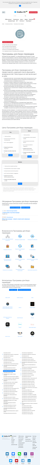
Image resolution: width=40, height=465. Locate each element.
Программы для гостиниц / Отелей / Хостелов (10, 374)
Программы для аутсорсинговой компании (11, 363)
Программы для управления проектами (29, 399)
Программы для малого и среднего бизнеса (11, 398)
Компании (32, 19)
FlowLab (32, 317)
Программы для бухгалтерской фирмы (10, 369)
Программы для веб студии (8, 372)
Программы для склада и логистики (28, 384)
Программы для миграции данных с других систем (11, 411)
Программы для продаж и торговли (28, 370)
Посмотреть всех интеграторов (24, 289)
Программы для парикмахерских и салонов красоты (29, 363)
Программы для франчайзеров (27, 407)
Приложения (13, 436)
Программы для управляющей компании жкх (29, 401)
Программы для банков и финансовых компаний (10, 366)
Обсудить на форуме (26, 207)
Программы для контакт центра (9, 393)
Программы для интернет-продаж (9, 383)
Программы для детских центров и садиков (11, 376)
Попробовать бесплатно (7, 42)
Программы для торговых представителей (29, 396)
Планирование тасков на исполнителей (20, 270)
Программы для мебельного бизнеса (10, 405)
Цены (21, 19)
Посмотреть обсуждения (15, 207)
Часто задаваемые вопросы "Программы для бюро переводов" (13, 51)
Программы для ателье (8, 362)
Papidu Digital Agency (32, 327)
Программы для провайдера (27, 368)
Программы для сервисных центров (28, 381)
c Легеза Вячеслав (9, 217)
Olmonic (20, 307)
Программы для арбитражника (9, 360)
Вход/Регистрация (33, 12)
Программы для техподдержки (27, 393)
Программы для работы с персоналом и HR (29, 378)
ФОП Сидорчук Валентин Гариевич (7, 318)
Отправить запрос (13, 289)
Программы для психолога (26, 376)
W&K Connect (20, 336)
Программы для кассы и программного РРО (11, 388)
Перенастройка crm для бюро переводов (10, 212)
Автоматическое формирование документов (7, 240)
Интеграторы (28, 439)
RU (3, 12)
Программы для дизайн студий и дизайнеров (11, 378)
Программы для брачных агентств (9, 367)
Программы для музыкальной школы (10, 413)
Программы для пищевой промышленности (29, 367)
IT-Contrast (7, 327)
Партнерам (28, 20)
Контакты (22, 20)
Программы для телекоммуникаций (28, 391)
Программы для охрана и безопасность (29, 360)
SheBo (32, 297)
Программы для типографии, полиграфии (29, 394)
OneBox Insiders (32, 307)
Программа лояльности (7, 249)
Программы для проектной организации (29, 371)
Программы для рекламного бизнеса (28, 379)
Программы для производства (27, 373)
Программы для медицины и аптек (9, 406)
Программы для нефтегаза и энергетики (29, 354)
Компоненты (16, 19)
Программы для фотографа (26, 405)
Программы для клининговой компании (10, 391)
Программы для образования (27, 357)
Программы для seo (7, 357)
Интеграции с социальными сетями (20, 260)
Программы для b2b (7, 352)
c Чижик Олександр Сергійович (11, 210)
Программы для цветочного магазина (28, 410)
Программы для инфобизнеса (9, 385)
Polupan (20, 327)
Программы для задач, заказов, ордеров (11, 382)
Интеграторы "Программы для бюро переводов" (10, 49)
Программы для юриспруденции (27, 413)
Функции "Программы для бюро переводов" (9, 44)
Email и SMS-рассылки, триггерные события (7, 260)
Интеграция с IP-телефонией (32, 239)
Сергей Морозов (20, 317)
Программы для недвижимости (27, 352)
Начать (10, 155)
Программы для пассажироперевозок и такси (29, 365)
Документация (11, 20)
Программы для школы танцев (27, 412)
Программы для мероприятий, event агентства (10, 409)
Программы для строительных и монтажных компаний (29, 388)
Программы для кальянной (8, 386)
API (17, 20)
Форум (26, 19)
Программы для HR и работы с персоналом (11, 354)
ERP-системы (20, 437)
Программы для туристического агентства (29, 397)
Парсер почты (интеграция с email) (20, 250)
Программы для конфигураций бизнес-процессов (10, 395)
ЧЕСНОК (32, 336)
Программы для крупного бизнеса (9, 397)
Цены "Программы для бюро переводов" (9, 46)
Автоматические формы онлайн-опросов (32, 260)
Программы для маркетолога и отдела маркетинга (10, 401)
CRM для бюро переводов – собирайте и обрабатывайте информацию (16, 219)
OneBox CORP (7, 297)
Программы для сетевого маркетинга (28, 382)
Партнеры (34, 436)
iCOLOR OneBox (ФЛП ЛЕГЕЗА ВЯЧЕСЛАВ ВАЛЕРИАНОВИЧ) (8, 308)
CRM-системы (8, 19)
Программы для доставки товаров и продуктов (10, 380)
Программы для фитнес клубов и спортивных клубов (29, 404)
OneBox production (20, 297)
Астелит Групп (7, 336)
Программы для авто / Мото (8, 359)
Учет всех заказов (32, 249)
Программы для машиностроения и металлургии (10, 403)
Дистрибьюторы (28, 441)
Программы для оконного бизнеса (28, 359)
